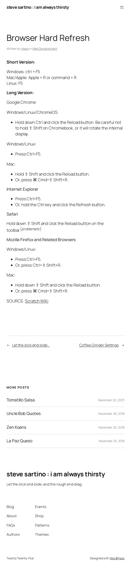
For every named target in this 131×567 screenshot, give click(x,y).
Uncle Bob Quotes (23, 413)
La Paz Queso (19, 441)
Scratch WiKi (36, 301)
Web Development (44, 49)
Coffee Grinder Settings (99, 344)
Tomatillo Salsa (21, 400)
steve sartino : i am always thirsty (38, 7)
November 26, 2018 (111, 413)
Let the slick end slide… (31, 344)
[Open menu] (121, 7)
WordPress (117, 558)
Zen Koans (16, 427)
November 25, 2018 (111, 441)
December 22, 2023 (111, 400)
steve (25, 49)
